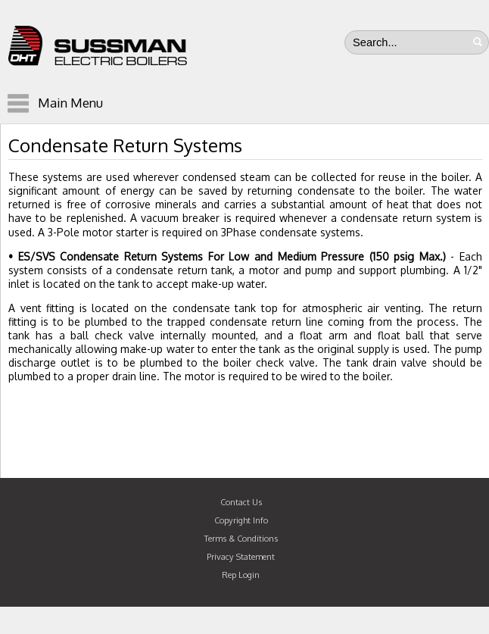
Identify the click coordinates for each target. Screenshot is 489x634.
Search (478, 42)
